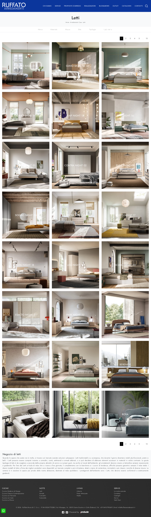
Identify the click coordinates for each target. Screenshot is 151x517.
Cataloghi (126, 6)
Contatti (139, 6)
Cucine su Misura (8, 500)
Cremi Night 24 (25, 364)
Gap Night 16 (125, 115)
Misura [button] (67, 29)
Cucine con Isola (7, 498)
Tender (25, 414)
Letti (84, 22)
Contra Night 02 (75, 165)
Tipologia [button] (92, 29)
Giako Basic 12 (75, 65)
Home (67, 22)
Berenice (125, 364)
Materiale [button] (53, 29)
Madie (79, 496)
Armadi (41, 493)
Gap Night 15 (75, 115)
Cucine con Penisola (9, 496)
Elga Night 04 (125, 165)
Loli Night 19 (75, 265)
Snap (75, 414)
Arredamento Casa (76, 22)
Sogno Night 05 (26, 215)
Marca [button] (40, 29)
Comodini (42, 496)
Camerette (42, 498)
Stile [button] (79, 29)
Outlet (116, 6)
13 (147, 38)
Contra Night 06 (75, 215)
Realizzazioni (90, 6)
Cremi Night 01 (25, 165)
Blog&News (104, 6)
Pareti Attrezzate (82, 493)
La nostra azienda (120, 491)
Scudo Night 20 (125, 265)
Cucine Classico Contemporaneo (13, 493)
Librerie (79, 491)
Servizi (58, 6)
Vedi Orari (117, 500)
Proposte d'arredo (72, 6)
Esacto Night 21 (25, 314)
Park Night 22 (75, 314)
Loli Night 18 (25, 265)
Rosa (125, 414)
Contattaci (117, 493)
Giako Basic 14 (25, 115)
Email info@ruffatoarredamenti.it (124, 507)
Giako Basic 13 (125, 65)
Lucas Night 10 (75, 364)
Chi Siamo (47, 6)
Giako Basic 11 (26, 65)
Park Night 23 (125, 314)
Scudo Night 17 (125, 215)
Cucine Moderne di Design (11, 491)
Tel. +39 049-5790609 (105, 507)
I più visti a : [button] (108, 29)
